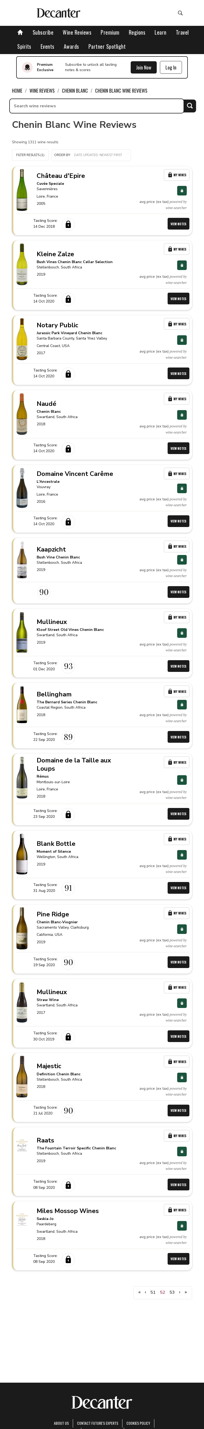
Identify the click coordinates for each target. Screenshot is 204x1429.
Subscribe (43, 32)
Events (47, 46)
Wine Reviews (77, 32)
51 (153, 1292)
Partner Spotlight (107, 46)
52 (162, 1292)
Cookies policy (138, 1423)
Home (17, 90)
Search (190, 106)
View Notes (178, 224)
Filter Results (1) (30, 155)
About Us (61, 1423)
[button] (91, 155)
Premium (110, 32)
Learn (161, 32)
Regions (137, 32)
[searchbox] (97, 106)
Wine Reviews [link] (42, 90)
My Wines (176, 175)
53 (172, 1292)
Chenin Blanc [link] (75, 90)
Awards (71, 46)
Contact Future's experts (97, 1423)
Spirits (24, 46)
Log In (170, 67)
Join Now (143, 67)
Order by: (91, 155)
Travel (182, 32)
